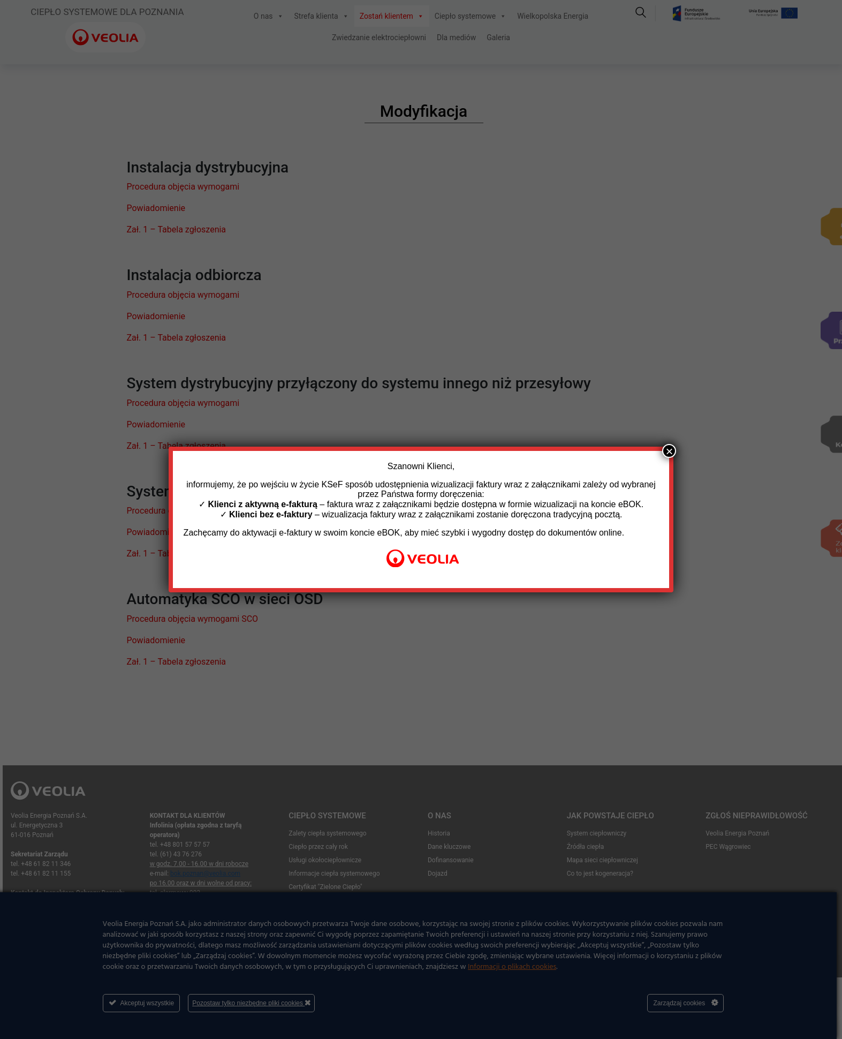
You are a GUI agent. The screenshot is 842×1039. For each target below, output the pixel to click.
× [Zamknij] (669, 451)
